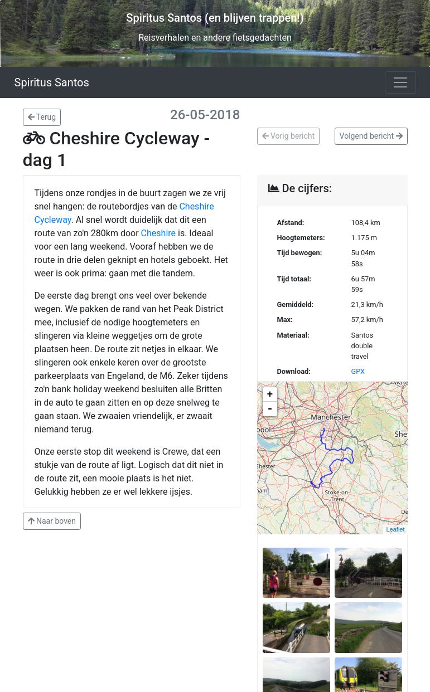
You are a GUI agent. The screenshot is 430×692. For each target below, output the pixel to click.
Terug (42, 117)
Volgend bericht (371, 135)
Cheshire (158, 233)
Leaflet (395, 529)
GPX (358, 371)
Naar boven (52, 520)
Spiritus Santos (52, 82)
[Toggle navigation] (400, 82)
